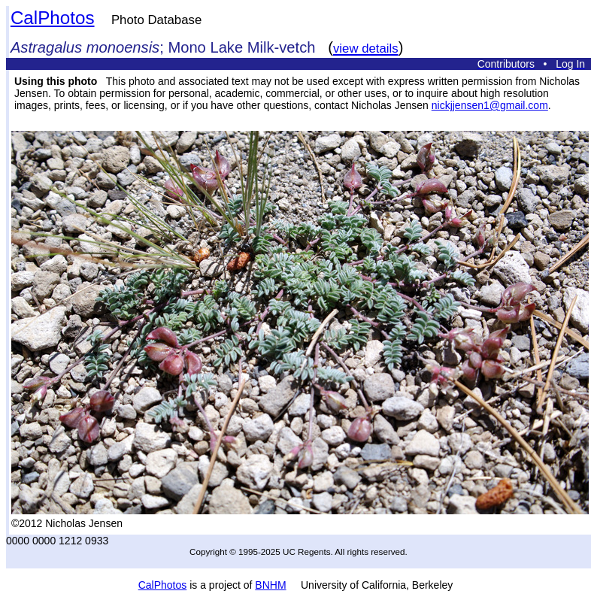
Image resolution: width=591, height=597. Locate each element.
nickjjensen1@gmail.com (490, 105)
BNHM (270, 585)
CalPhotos (53, 18)
